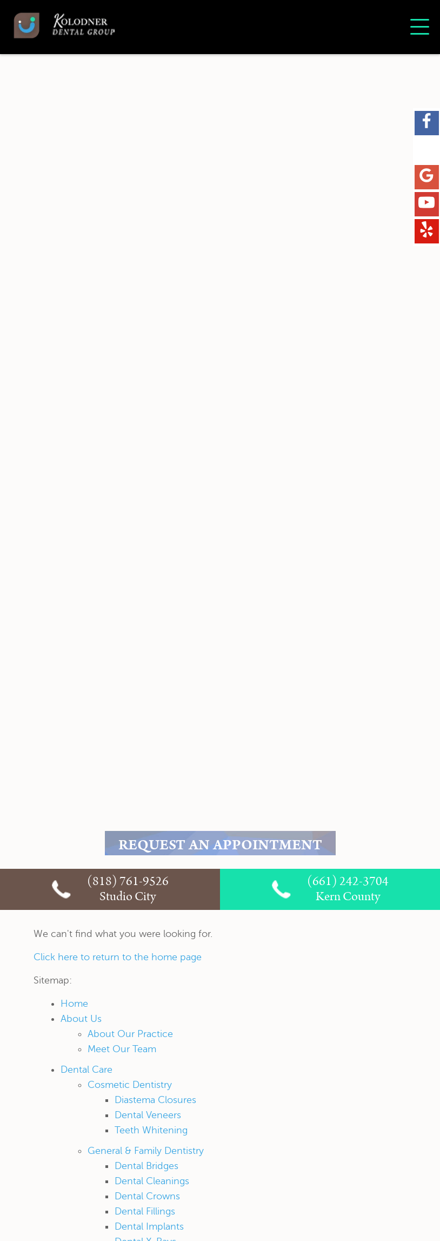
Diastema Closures (155, 1099)
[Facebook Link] (426, 123)
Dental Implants (149, 1226)
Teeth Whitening (151, 1130)
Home (74, 1003)
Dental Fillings (145, 1211)
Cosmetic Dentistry (130, 1084)
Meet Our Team (122, 1049)
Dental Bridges (146, 1165)
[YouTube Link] (426, 204)
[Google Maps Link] (426, 177)
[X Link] (426, 150)
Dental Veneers (148, 1115)
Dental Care (86, 1069)
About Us (81, 1018)
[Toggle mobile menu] (419, 26)
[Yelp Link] (426, 231)
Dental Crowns (147, 1196)
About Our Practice (130, 1033)
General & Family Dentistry (146, 1150)
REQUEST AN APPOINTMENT (220, 847)
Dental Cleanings (152, 1181)
